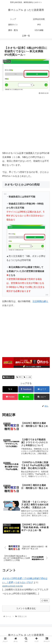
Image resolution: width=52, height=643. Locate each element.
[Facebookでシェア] (26, 389)
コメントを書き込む (26, 608)
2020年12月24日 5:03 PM (12, 586)
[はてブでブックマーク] (42, 389)
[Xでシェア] (10, 389)
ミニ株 (27, 377)
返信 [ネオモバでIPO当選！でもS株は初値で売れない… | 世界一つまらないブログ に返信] (45, 600)
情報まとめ (8, 377)
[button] (42, 397)
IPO (19, 377)
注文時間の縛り (40, 301)
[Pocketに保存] (10, 397)
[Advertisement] (26, 122)
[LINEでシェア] (26, 397)
